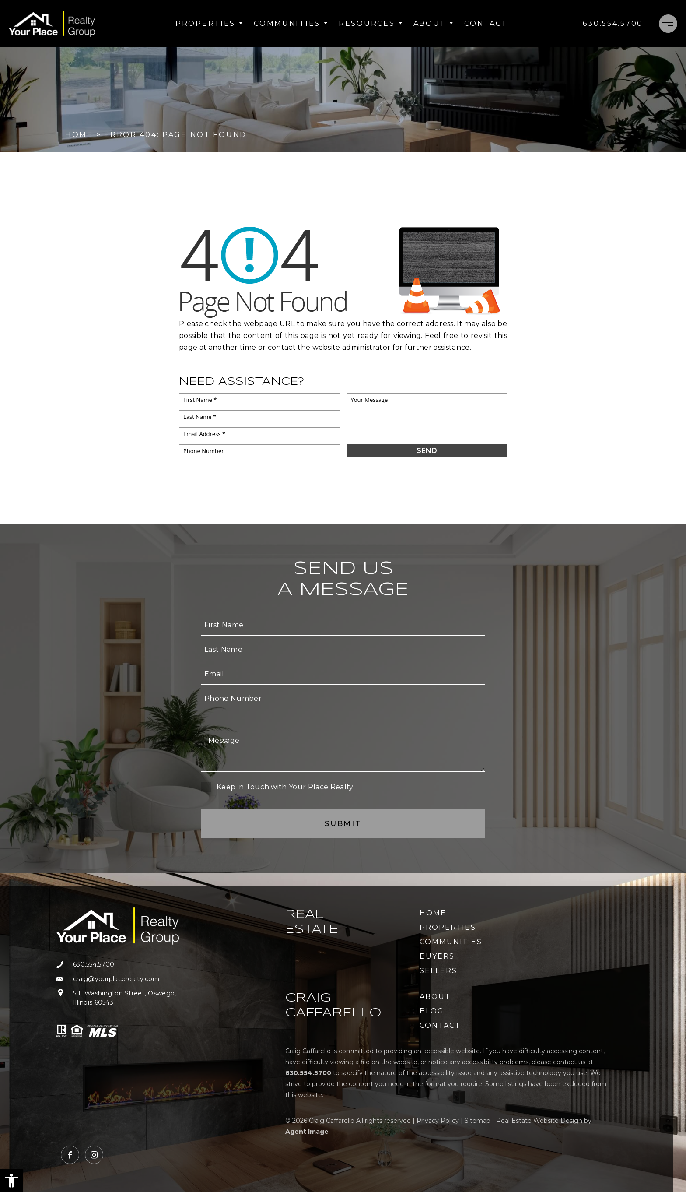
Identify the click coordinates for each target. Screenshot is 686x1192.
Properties (209, 23)
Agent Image (307, 1132)
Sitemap (477, 1121)
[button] (11, 1180)
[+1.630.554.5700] (613, 23)
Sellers (438, 971)
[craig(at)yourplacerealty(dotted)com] (117, 979)
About (433, 23)
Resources (370, 23)
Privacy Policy (437, 1121)
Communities (291, 23)
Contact (486, 23)
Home (433, 913)
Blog (432, 1011)
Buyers (437, 956)
